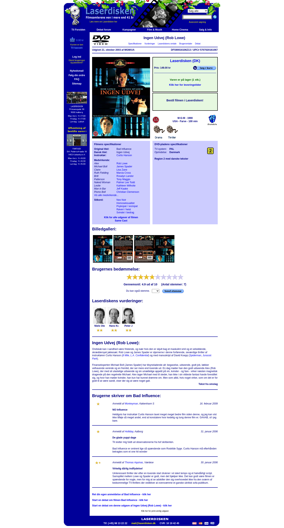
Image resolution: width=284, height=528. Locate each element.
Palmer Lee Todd (125, 182)
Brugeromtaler (185, 44)
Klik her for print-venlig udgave (155, 511)
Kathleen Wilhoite (125, 185)
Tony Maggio (123, 179)
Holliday (129, 431)
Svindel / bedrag (125, 212)
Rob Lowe (121, 163)
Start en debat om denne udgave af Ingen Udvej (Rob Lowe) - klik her (132, 505)
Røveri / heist (123, 209)
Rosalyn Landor (125, 176)
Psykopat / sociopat (127, 206)
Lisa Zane (121, 169)
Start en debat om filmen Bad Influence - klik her (120, 500)
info (214, 11)
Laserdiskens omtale (167, 44)
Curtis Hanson (124, 155)
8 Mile (126, 355)
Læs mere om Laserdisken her (103, 22)
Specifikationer (135, 44)
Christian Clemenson (127, 192)
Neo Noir (121, 199)
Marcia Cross (123, 172)
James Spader (124, 166)
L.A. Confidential (139, 355)
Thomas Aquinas (134, 462)
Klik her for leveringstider (185, 84)
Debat (198, 44)
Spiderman (195, 355)
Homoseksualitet (125, 203)
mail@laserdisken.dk (143, 523)
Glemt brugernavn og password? (77, 61)
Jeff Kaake (122, 188)
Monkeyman (131, 403)
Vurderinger (149, 44)
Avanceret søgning (199, 22)
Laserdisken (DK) (185, 61)
